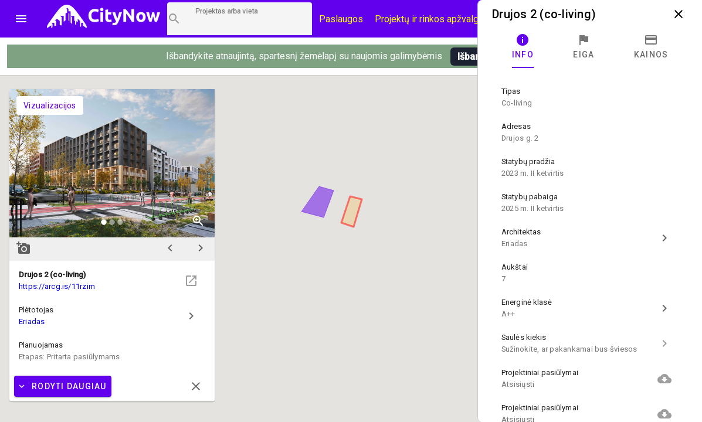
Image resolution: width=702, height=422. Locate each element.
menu (21, 19)
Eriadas (32, 321)
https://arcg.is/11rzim (57, 286)
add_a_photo (23, 248)
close (679, 14)
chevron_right (201, 248)
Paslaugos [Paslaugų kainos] (341, 19)
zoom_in (198, 221)
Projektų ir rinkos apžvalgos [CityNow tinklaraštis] (432, 19)
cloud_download (664, 379)
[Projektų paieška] (239, 18)
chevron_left (170, 248)
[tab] (523, 47)
